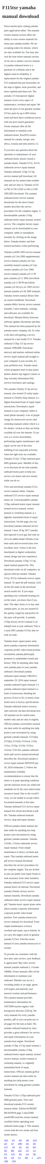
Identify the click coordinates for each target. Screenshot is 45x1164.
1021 (20, 1151)
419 (5, 1151)
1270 (39, 1158)
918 (34, 1147)
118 (13, 1147)
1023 (14, 1161)
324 (12, 1158)
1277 (6, 1147)
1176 (13, 1154)
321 (20, 1147)
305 (34, 1144)
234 (27, 1154)
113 (34, 1151)
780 (34, 1154)
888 (12, 1151)
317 (19, 1158)
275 (27, 1151)
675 (13, 1140)
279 (5, 1154)
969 (26, 1158)
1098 (20, 1144)
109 (27, 1140)
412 (27, 1147)
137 (12, 1144)
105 (27, 1144)
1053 (6, 1140)
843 (20, 1140)
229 (5, 1144)
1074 (35, 1140)
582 (20, 1154)
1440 (6, 1161)
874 (5, 1158)
